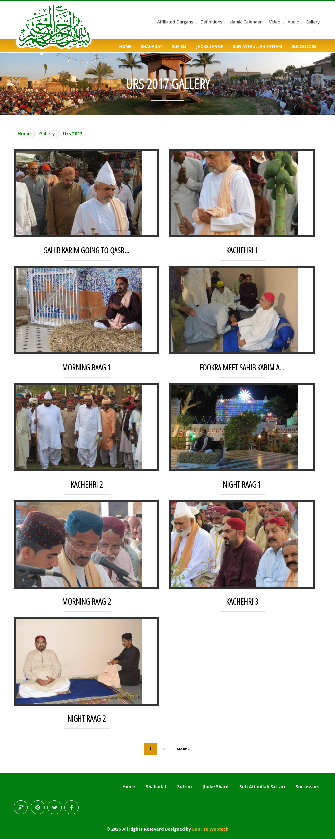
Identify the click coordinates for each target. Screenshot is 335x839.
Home (125, 46)
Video (274, 22)
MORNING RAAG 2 (86, 601)
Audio (293, 22)
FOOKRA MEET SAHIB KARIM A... (242, 367)
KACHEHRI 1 (242, 250)
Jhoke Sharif (209, 46)
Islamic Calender (245, 22)
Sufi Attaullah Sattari (257, 46)
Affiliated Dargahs (175, 22)
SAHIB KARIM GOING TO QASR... (86, 250)
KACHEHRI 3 (242, 601)
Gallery (313, 22)
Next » (184, 749)
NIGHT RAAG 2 (87, 718)
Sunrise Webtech (210, 829)
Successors (304, 46)
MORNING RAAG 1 (86, 367)
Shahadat (151, 46)
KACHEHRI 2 (86, 484)
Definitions (211, 22)
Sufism (179, 46)
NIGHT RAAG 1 (242, 484)
